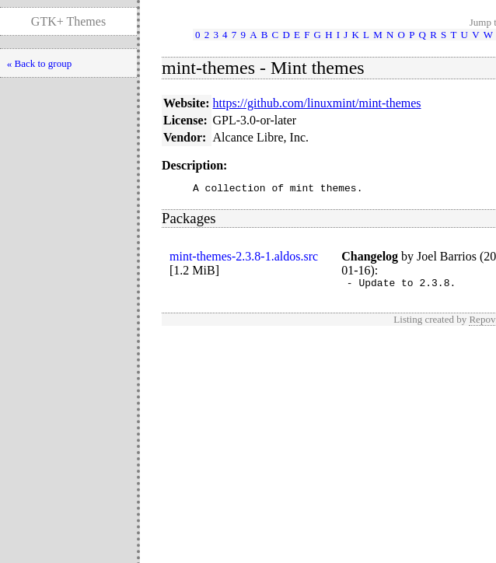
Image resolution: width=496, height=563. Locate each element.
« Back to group (39, 63)
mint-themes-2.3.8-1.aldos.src (243, 258)
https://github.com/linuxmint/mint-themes (317, 103)
